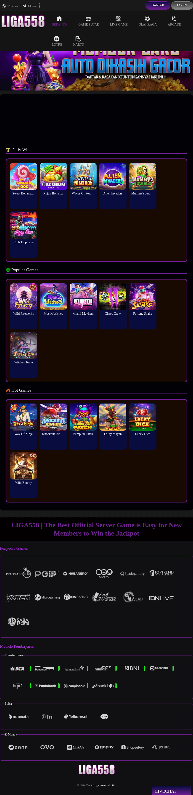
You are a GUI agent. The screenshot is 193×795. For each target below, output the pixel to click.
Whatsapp (10, 6)
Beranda (59, 21)
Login (182, 5)
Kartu (78, 41)
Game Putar (88, 21)
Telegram (29, 6)
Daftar (157, 5)
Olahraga (148, 21)
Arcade (174, 21)
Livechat (171, 791)
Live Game (119, 21)
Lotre (57, 41)
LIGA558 (85, 785)
